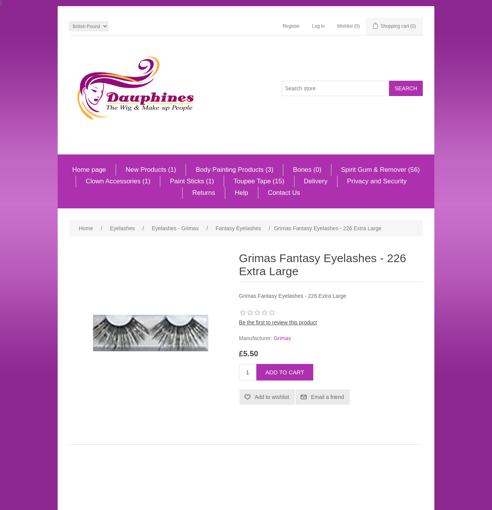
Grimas (282, 338)
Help (241, 192)
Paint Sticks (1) (192, 181)
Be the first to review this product (278, 322)
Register (291, 26)
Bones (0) (307, 169)
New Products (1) (151, 169)
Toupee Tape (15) (259, 181)
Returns (203, 192)
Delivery (315, 181)
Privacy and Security (377, 181)
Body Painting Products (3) (234, 169)
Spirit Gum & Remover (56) (380, 169)
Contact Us (284, 192)
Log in (318, 26)
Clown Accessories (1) (118, 181)
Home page (89, 169)
